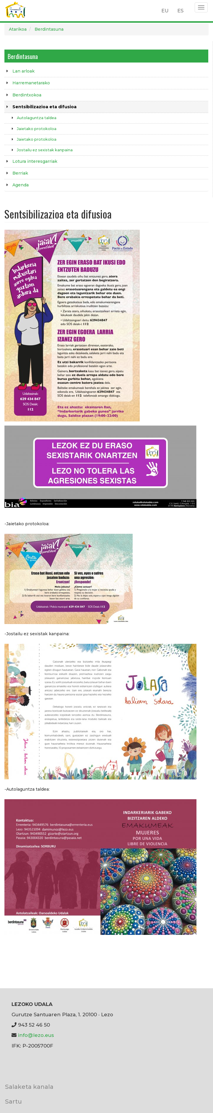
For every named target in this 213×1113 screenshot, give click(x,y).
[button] (72, 325)
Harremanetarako (31, 83)
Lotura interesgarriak (34, 161)
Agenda (20, 185)
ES (180, 11)
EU (165, 11)
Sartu (13, 1101)
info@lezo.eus (36, 1035)
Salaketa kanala (29, 1086)
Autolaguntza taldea (36, 118)
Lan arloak (23, 71)
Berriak (20, 173)
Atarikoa (18, 29)
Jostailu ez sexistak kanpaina (45, 150)
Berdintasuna (49, 29)
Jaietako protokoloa (36, 129)
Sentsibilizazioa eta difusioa (44, 106)
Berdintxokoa (26, 95)
